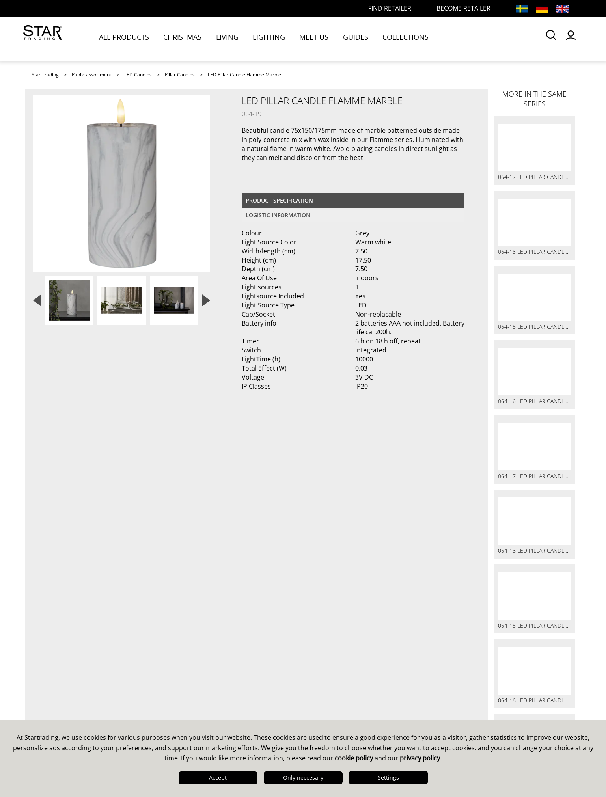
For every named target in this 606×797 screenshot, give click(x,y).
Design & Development (72, 689)
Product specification (279, 200)
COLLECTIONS (411, 38)
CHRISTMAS (189, 38)
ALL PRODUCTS (130, 38)
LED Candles (138, 74)
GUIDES (361, 38)
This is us (49, 679)
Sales (179, 679)
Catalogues (327, 679)
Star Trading (45, 74)
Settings (388, 777)
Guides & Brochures (342, 689)
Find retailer (191, 710)
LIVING (233, 38)
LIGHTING (275, 38)
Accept (218, 777)
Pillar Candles (180, 74)
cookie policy (354, 758)
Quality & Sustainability (72, 699)
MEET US (319, 38)
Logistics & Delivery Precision (82, 710)
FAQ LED (185, 699)
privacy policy (420, 758)
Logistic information (278, 215)
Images (321, 699)
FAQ (178, 689)
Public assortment (91, 74)
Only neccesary (303, 777)
